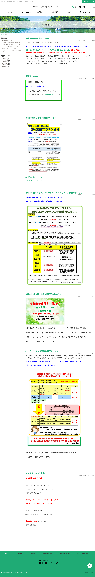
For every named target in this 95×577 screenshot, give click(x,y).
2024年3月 (5, 64)
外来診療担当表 (48, 95)
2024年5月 (5, 63)
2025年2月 (5, 61)
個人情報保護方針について (21, 572)
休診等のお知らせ (33, 76)
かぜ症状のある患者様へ (35, 473)
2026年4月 (5, 58)
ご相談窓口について (7, 572)
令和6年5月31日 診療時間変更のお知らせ (43, 294)
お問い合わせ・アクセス (85, 13)
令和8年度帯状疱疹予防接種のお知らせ (41, 118)
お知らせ (70, 12)
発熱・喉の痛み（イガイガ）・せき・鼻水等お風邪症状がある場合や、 (48, 50)
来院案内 (40, 12)
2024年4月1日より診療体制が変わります (42, 351)
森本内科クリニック (11, 6)
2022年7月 (5, 66)
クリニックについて (25, 12)
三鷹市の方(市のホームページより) (34, 180)
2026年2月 (5, 60)
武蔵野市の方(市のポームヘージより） (35, 177)
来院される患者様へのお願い (37, 38)
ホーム (10, 12)
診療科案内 (55, 12)
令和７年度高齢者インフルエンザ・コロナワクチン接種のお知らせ (53, 193)
